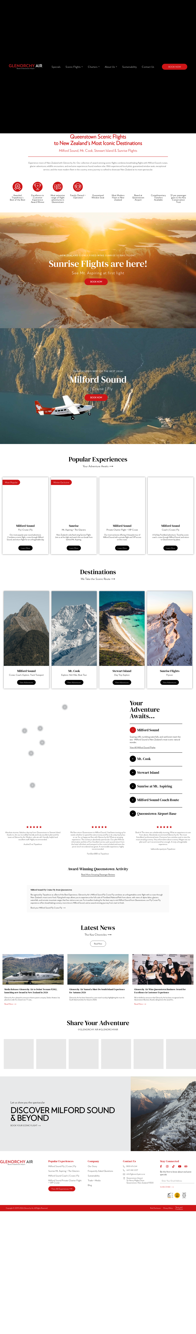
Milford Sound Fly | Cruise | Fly (62, 1166)
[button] (156, 730)
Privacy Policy (168, 1208)
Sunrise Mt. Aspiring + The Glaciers (63, 1171)
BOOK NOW (96, 282)
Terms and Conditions (179, 1208)
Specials (56, 66)
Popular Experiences (61, 1161)
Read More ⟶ (10, 1004)
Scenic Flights (74, 66)
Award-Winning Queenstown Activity (98, 868)
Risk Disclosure (155, 1208)
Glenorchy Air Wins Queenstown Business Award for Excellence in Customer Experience (160, 991)
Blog (90, 1185)
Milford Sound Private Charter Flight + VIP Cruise (65, 1181)
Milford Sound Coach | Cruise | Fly (63, 1175)
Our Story (92, 1166)
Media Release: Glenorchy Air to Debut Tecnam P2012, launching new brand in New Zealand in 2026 (30, 991)
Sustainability (129, 66)
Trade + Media (94, 1180)
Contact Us (148, 66)
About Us (111, 66)
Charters (94, 66)
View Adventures (26, 682)
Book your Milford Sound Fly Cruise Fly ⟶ (48, 907)
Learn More (25, 548)
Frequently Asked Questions (100, 1171)
